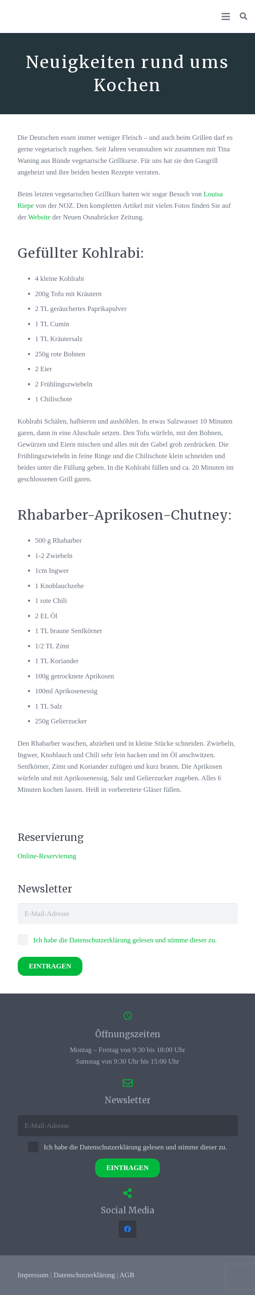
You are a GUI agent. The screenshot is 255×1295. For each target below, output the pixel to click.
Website (39, 217)
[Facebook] (127, 1229)
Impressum (33, 1275)
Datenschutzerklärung (84, 1275)
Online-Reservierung (47, 856)
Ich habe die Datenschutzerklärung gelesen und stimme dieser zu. (117, 940)
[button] (243, 16)
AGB (126, 1275)
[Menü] (225, 16)
